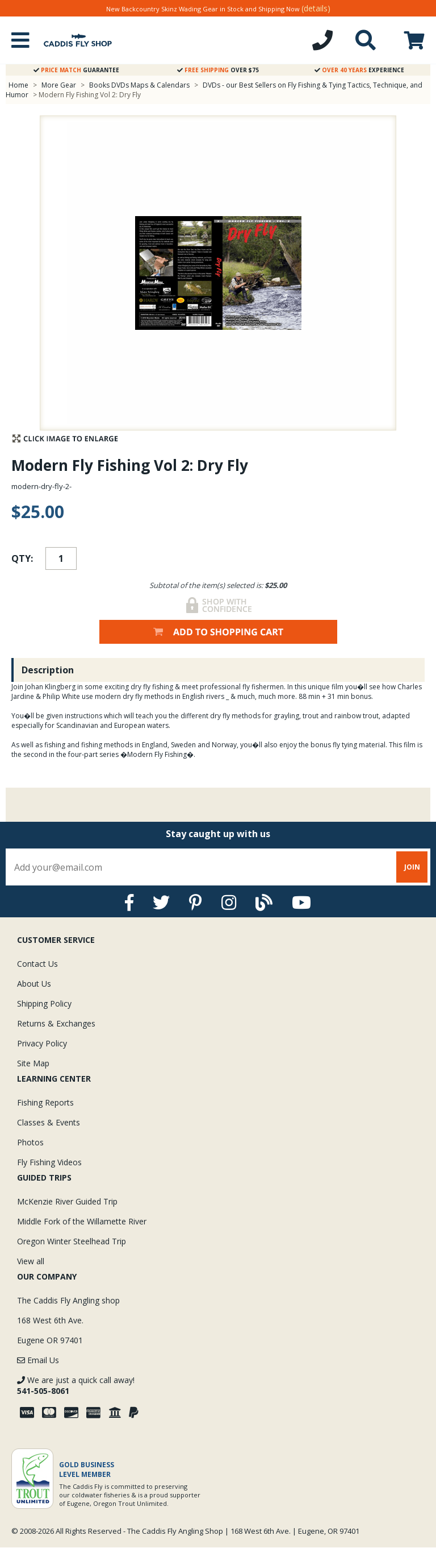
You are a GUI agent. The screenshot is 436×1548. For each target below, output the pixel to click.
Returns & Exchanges (56, 1023)
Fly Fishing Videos (49, 1162)
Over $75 (218, 70)
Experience (359, 70)
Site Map (33, 1063)
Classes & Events (48, 1122)
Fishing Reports (45, 1102)
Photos (30, 1142)
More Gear (58, 85)
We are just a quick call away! (76, 1385)
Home (18, 85)
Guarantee (76, 70)
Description (48, 670)
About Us (34, 983)
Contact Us (37, 963)
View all (30, 1261)
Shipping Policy (44, 1003)
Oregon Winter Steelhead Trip (71, 1241)
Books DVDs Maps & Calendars (139, 85)
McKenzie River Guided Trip (67, 1201)
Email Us (38, 1360)
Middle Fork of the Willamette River (81, 1221)
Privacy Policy (42, 1043)
